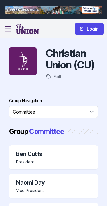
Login (89, 29)
